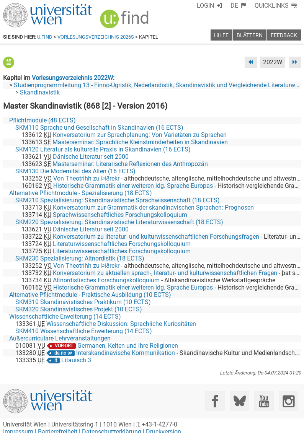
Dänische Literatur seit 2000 (91, 156)
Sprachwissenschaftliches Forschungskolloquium (120, 214)
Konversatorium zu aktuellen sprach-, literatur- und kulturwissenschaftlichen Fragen (165, 273)
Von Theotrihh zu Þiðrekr (86, 178)
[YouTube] (264, 401)
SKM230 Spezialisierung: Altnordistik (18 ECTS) (79, 258)
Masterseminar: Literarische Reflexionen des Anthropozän (130, 164)
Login (205, 5)
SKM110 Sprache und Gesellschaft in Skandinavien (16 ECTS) (99, 127)
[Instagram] (288, 401)
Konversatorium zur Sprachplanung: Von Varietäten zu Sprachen (140, 134)
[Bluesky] (239, 401)
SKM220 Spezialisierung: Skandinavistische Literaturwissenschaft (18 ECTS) (119, 222)
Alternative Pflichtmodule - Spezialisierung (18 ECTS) (80, 193)
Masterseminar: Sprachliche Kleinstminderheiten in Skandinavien (140, 142)
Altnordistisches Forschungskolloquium (106, 280)
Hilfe (221, 35)
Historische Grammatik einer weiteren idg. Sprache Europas (133, 185)
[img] (125, 21)
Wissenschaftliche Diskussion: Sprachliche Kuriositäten (121, 323)
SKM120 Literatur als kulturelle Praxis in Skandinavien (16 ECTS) (103, 149)
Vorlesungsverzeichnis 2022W (72, 77)
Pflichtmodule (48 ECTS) (42, 120)
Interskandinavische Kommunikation (125, 352)
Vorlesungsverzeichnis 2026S (95, 37)
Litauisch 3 (76, 360)
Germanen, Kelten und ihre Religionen (127, 345)
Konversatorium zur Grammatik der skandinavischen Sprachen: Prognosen (153, 207)
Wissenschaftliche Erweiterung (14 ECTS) (65, 316)
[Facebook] (215, 401)
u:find (44, 37)
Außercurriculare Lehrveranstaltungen (60, 338)
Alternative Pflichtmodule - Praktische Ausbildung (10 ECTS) (90, 294)
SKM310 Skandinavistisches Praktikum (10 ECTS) (83, 302)
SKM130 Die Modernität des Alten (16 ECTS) (75, 171)
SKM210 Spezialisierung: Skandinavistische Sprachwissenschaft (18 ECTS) (117, 200)
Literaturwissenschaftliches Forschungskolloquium (122, 243)
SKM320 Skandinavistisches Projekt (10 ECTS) (78, 309)
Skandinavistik (40, 92)
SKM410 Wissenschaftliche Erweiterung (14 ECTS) (83, 331)
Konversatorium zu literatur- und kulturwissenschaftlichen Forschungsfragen (156, 236)
